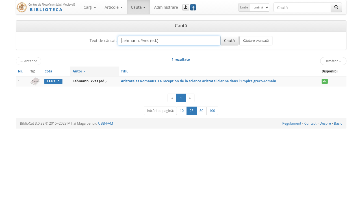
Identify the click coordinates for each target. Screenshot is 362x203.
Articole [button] (113, 7)
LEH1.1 (53, 81)
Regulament (291, 123)
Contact (310, 123)
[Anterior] (172, 98)
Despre (325, 123)
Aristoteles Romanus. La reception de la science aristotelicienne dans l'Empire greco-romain (198, 81)
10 (182, 110)
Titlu (125, 71)
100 (212, 110)
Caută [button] (138, 7)
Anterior (28, 61)
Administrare (166, 7)
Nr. (20, 71)
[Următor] (189, 98)
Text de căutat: (103, 40)
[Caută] (336, 7)
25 (192, 110)
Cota (48, 71)
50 (201, 110)
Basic (338, 123)
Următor (333, 61)
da (324, 81)
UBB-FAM (105, 123)
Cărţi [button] (90, 7)
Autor (79, 71)
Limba (244, 7)
